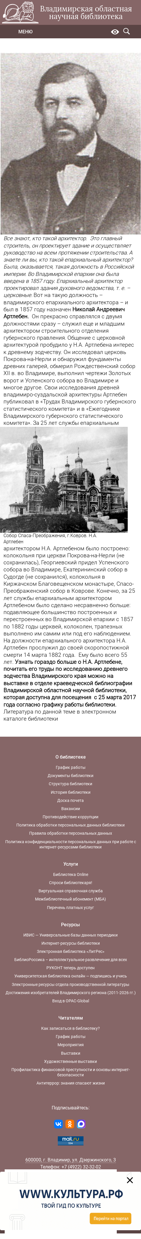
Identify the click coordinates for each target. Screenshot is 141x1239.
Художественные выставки (70, 1061)
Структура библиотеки (70, 783)
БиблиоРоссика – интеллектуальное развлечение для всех (70, 959)
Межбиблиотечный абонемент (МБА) (70, 899)
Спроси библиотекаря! (70, 882)
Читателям (70, 1018)
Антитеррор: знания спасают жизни (70, 1083)
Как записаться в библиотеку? (70, 1028)
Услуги (70, 864)
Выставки (70, 1053)
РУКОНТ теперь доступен (70, 967)
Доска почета (70, 800)
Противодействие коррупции (70, 816)
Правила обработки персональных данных (70, 833)
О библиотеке (70, 757)
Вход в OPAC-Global (70, 1001)
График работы (71, 767)
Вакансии (70, 808)
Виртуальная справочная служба (71, 891)
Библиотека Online (70, 874)
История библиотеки (70, 792)
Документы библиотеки (70, 775)
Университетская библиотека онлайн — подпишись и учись (70, 976)
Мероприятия (71, 1044)
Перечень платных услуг (70, 907)
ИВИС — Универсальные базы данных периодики (70, 935)
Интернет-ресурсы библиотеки (70, 943)
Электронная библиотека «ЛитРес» (71, 951)
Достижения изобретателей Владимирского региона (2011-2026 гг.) (71, 992)
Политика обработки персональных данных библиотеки (70, 825)
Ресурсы (70, 924)
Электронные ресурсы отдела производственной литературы (70, 984)
